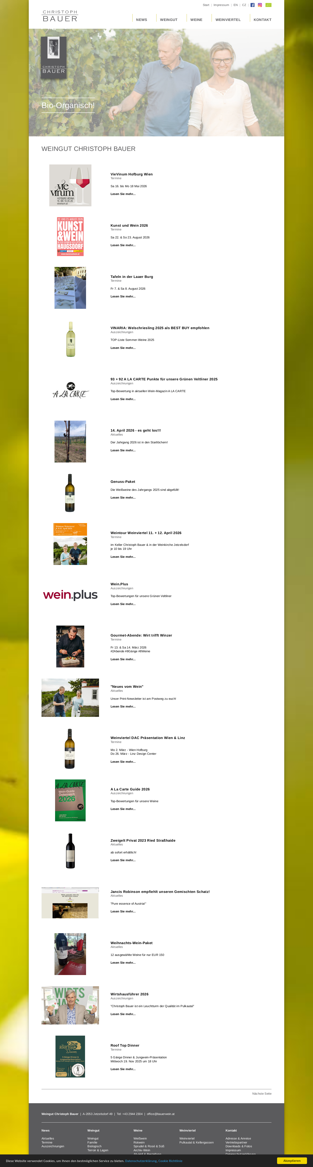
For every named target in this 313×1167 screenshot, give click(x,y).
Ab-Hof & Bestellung (147, 1154)
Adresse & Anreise (238, 1138)
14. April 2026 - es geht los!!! (136, 430)
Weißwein (140, 1138)
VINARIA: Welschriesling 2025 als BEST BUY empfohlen (160, 328)
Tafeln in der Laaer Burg (132, 277)
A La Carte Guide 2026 (130, 789)
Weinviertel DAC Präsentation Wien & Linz (148, 738)
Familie (92, 1142)
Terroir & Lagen (97, 1150)
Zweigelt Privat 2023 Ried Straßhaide (143, 840)
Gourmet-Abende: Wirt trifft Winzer (141, 635)
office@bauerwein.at (161, 1114)
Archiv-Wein (142, 1150)
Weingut (92, 1138)
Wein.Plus (119, 584)
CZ (244, 5)
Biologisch (94, 1146)
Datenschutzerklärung (141, 1161)
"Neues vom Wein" (127, 687)
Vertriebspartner (236, 1142)
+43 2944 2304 (132, 1114)
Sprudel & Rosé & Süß (149, 1146)
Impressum (221, 5)
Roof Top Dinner (125, 1045)
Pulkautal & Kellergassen (196, 1142)
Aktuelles (48, 1138)
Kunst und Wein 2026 (129, 225)
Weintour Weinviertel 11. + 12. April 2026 (146, 533)
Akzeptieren (292, 1161)
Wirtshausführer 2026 (130, 994)
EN (236, 5)
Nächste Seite (261, 1093)
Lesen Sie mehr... (123, 194)
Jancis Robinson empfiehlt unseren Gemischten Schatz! (160, 892)
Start (206, 5)
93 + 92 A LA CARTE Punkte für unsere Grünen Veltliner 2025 (164, 379)
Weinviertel (187, 1138)
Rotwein (139, 1142)
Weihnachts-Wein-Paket (132, 943)
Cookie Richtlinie (170, 1161)
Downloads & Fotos (239, 1146)
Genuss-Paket (123, 482)
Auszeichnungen (53, 1146)
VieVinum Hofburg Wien (132, 174)
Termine (47, 1142)
